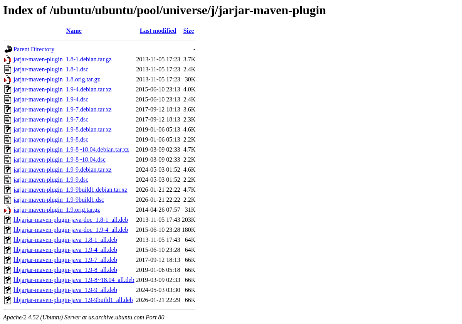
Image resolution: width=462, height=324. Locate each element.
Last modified (158, 30)
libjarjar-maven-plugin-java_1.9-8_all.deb (65, 270)
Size (188, 30)
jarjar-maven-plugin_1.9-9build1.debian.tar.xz (70, 189)
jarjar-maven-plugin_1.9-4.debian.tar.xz (62, 89)
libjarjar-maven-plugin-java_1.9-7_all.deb (65, 259)
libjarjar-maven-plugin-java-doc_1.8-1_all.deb (70, 219)
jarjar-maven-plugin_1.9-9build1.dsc (58, 199)
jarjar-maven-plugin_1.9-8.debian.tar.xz (62, 129)
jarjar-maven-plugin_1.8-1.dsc (50, 69)
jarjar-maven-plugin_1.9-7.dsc (50, 119)
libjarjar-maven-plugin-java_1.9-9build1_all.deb (73, 300)
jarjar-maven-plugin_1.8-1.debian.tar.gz (62, 59)
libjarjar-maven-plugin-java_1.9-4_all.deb (65, 249)
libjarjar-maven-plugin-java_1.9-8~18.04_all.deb (73, 280)
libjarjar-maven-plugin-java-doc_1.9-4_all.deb (70, 229)
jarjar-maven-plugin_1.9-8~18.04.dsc (59, 159)
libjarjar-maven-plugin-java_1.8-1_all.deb (65, 239)
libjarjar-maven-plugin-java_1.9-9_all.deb (65, 290)
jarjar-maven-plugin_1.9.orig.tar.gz (56, 209)
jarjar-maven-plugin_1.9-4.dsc (50, 99)
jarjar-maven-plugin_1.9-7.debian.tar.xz (62, 109)
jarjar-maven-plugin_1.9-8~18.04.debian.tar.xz (71, 149)
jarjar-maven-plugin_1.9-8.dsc (50, 139)
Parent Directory (33, 49)
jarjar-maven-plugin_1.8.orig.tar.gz (56, 79)
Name (74, 30)
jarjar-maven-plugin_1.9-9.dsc (50, 179)
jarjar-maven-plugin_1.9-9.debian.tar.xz (62, 169)
